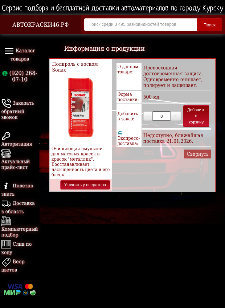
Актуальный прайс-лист (15, 160)
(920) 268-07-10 (19, 76)
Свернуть (198, 154)
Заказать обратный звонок (17, 110)
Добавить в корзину (196, 115)
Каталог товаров (19, 54)
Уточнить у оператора (85, 184)
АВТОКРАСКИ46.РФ (40, 24)
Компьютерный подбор (19, 228)
